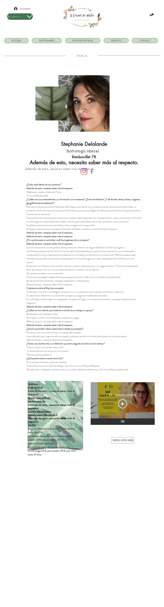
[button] (152, 14)
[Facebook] (91, 171)
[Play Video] (122, 403)
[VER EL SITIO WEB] (122, 440)
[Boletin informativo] (20, 16)
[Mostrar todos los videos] (122, 421)
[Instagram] (84, 171)
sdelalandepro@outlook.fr (42, 414)
